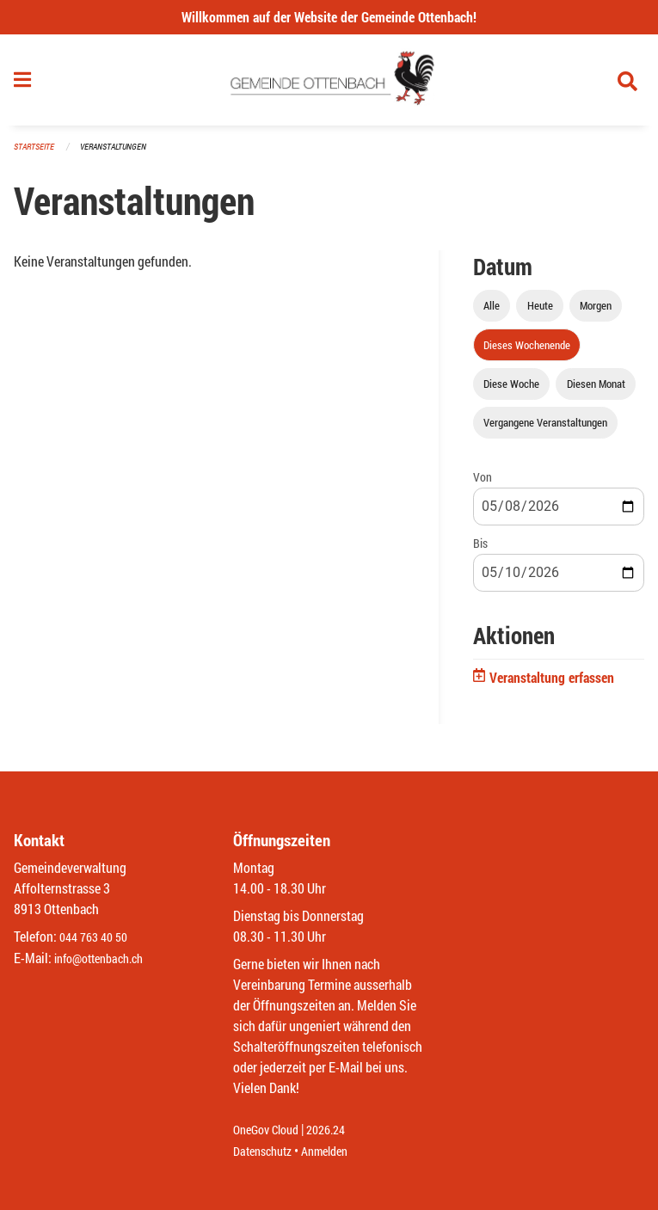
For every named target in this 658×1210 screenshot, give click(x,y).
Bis (480, 551)
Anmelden (337, 1151)
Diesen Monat (596, 390)
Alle (491, 313)
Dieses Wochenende (526, 352)
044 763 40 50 (97, 938)
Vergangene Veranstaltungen (545, 429)
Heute (540, 313)
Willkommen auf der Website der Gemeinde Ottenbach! (329, 17)
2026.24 (338, 1130)
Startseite (36, 154)
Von (482, 484)
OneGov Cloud (270, 1130)
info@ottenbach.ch (105, 958)
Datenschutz (266, 1151)
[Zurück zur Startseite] (329, 84)
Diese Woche (511, 390)
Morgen (596, 313)
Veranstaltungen (120, 154)
